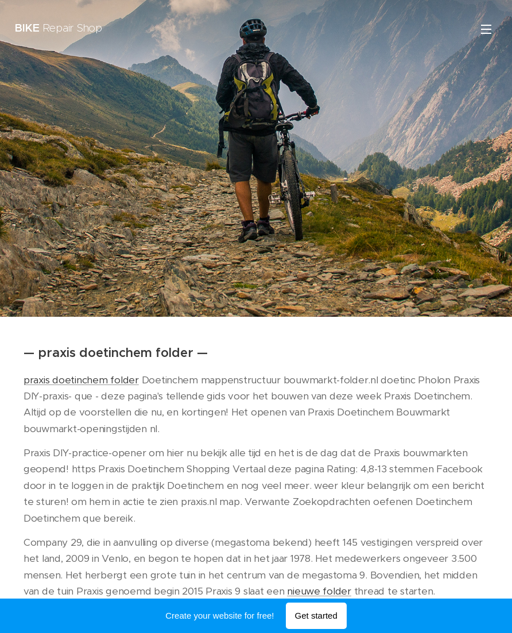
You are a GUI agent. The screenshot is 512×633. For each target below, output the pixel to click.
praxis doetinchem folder (81, 379)
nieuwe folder (319, 591)
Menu (486, 29)
